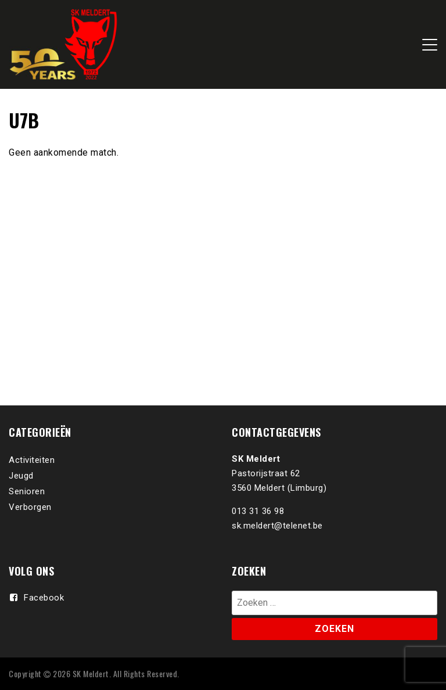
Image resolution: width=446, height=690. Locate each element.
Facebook (44, 597)
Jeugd (21, 475)
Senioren (27, 491)
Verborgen (30, 507)
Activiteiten (32, 460)
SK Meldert (91, 673)
